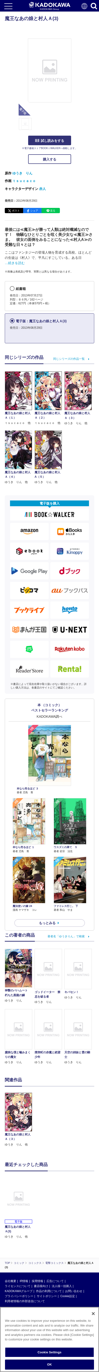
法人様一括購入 (62, 1286)
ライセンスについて (18, 1286)
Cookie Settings (49, 1352)
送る (52, 210)
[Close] (93, 1313)
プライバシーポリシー (19, 1296)
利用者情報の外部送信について (25, 1301)
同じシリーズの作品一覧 (69, 359)
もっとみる (47, 923)
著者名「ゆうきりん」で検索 (66, 936)
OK (49, 1364)
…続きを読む (15, 263)
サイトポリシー (47, 1296)
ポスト (16, 210)
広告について (55, 1281)
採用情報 (37, 1281)
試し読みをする (49, 141)
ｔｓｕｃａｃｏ (24, 181)
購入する (49, 159)
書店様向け (41, 1286)
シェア (34, 210)
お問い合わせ (73, 1291)
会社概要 (10, 1281)
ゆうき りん (22, 173)
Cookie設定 (67, 1296)
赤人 (42, 189)
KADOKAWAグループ (18, 1291)
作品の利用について (49, 1291)
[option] (20, 1120)
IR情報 (24, 1281)
